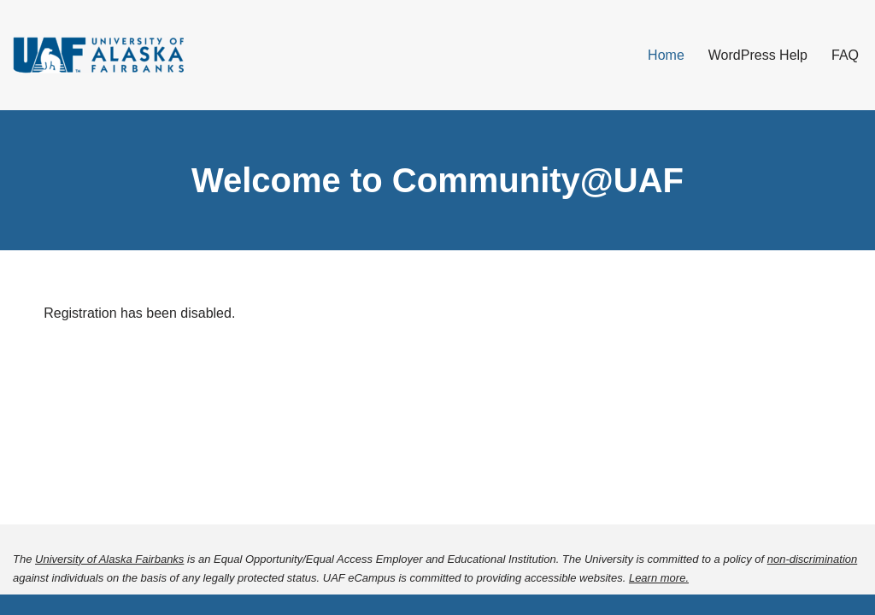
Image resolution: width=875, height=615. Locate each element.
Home (666, 55)
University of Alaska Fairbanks (109, 559)
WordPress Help (757, 55)
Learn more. (659, 577)
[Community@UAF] (98, 55)
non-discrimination (812, 559)
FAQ (845, 55)
